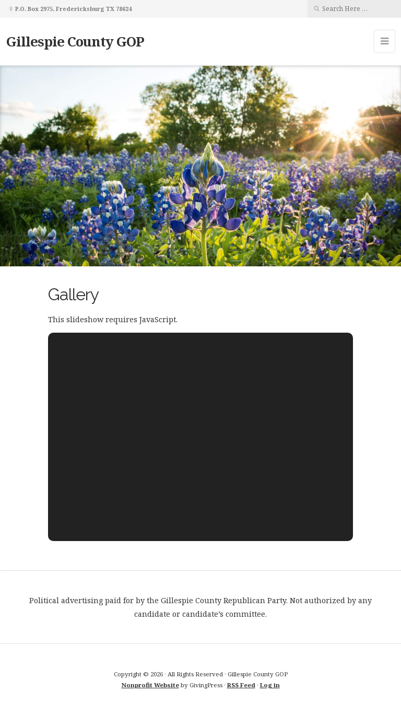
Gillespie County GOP (75, 41)
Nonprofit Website (150, 685)
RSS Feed (241, 685)
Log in (270, 685)
